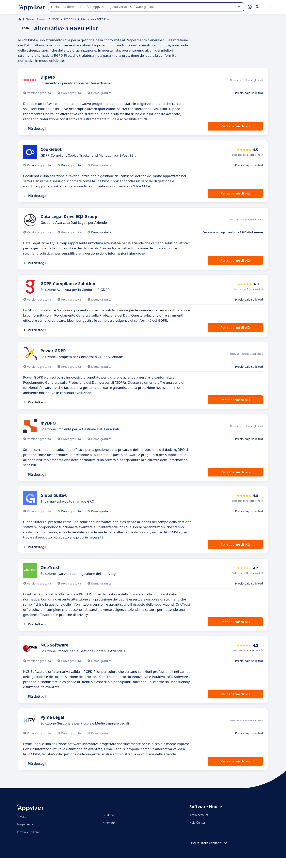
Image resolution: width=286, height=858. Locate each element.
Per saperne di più (235, 126)
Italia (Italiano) (214, 843)
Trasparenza (25, 824)
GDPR (55, 19)
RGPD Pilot (70, 19)
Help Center (197, 822)
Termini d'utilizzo (28, 832)
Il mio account (198, 815)
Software (109, 823)
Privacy (21, 817)
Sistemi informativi (36, 19)
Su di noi (109, 815)
